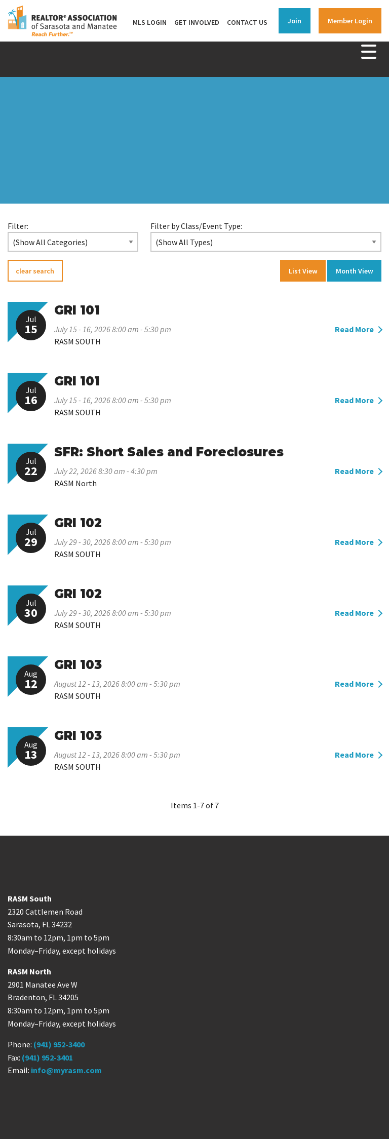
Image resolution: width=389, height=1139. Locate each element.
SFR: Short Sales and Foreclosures (169, 452)
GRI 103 (78, 664)
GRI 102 (78, 523)
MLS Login (150, 22)
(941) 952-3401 (47, 1057)
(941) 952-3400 (59, 1044)
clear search (35, 271)
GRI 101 (77, 310)
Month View (354, 271)
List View (303, 271)
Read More (354, 329)
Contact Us (247, 22)
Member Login (350, 20)
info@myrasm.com (66, 1070)
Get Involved (196, 22)
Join (294, 20)
